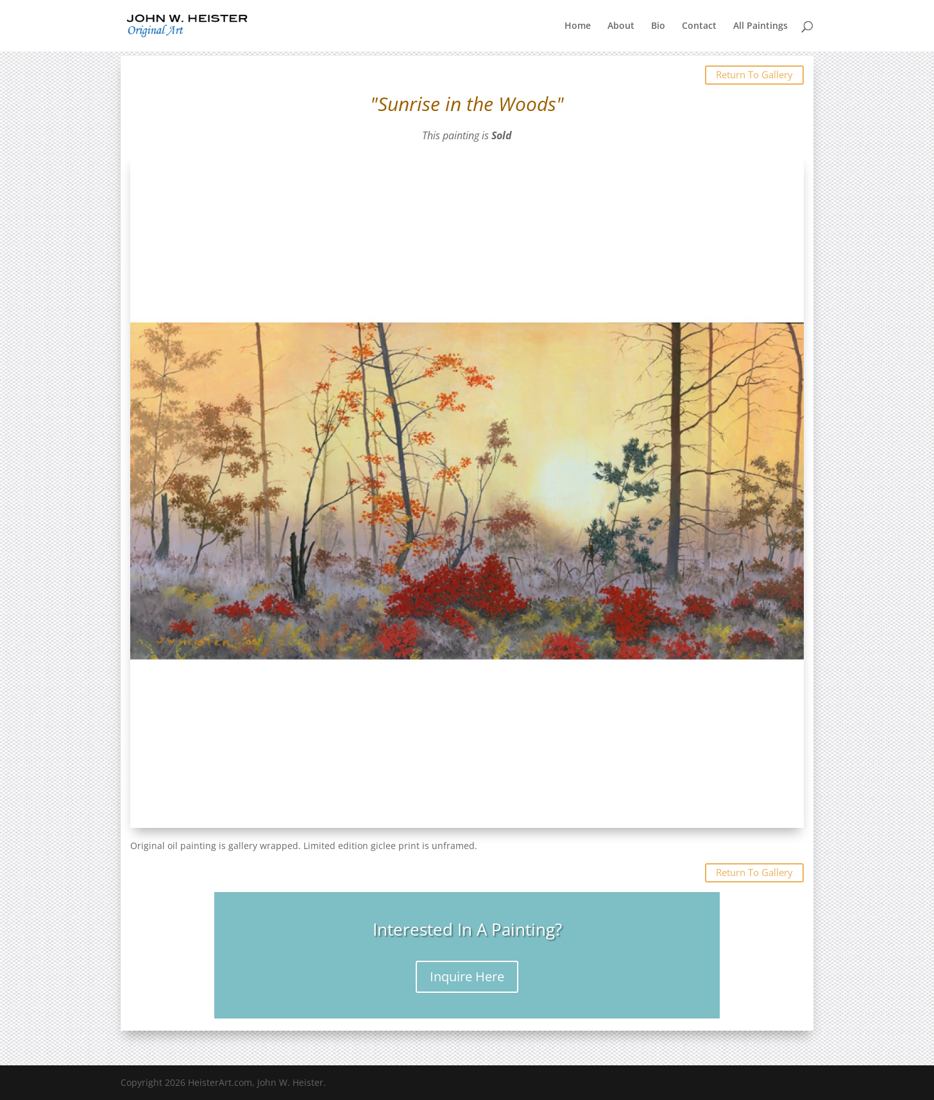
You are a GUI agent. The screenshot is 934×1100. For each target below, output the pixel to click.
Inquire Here (467, 976)
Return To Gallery (754, 74)
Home (578, 26)
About (620, 26)
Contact (699, 26)
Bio (658, 26)
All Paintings (760, 26)
